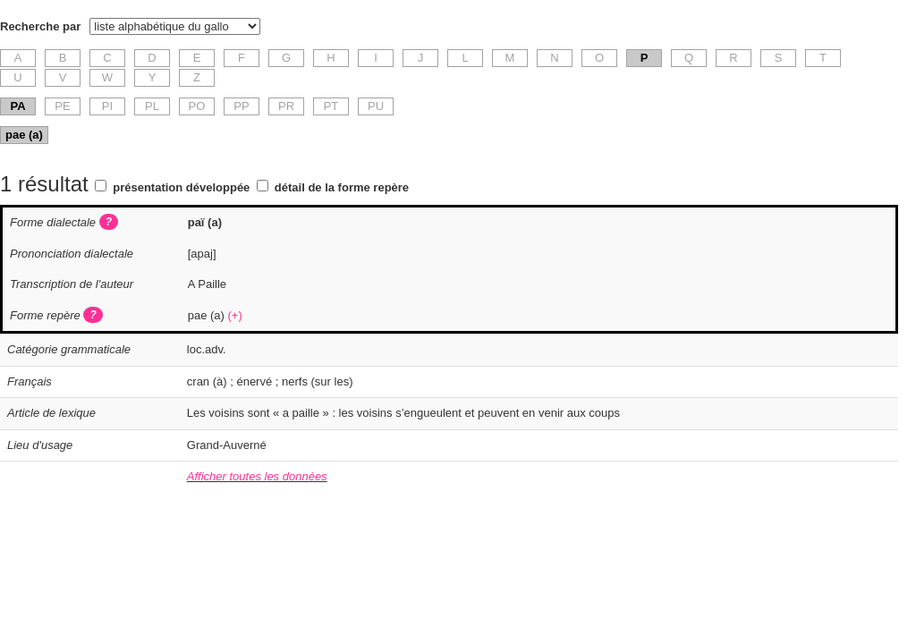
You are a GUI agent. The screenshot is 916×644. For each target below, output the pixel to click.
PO (197, 106)
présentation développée (181, 187)
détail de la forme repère (342, 187)
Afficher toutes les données (257, 476)
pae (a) (24, 134)
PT (331, 106)
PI (107, 106)
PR (286, 106)
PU (376, 106)
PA (17, 106)
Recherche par (40, 26)
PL (152, 106)
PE (62, 106)
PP (241, 106)
